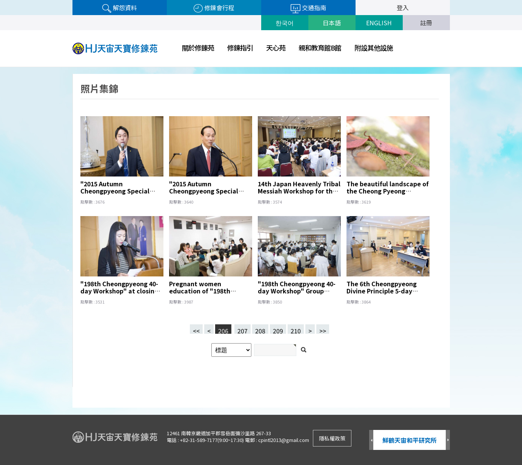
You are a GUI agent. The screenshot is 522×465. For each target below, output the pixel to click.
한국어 (285, 22)
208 (258, 329)
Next (448, 440)
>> (322, 330)
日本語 (332, 22)
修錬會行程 (214, 8)
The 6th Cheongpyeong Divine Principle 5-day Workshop (381, 290)
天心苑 (275, 47)
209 (276, 329)
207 (241, 329)
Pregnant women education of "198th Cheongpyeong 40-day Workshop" (202, 294)
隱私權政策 (332, 438)
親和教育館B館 (320, 47)
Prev (371, 440)
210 (294, 329)
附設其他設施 (373, 47)
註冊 (426, 22)
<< (196, 330)
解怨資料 (119, 8)
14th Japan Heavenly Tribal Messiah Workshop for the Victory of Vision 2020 (299, 191)
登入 (403, 7)
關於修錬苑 (198, 47)
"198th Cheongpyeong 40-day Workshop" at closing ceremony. (119, 290)
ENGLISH (379, 22)
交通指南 (308, 8)
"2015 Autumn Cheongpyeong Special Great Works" (203, 191)
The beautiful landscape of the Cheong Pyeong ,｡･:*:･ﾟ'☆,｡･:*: (387, 191)
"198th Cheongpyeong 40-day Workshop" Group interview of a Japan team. (299, 290)
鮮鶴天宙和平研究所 (409, 440)
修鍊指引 (240, 47)
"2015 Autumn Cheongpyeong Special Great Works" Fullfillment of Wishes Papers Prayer (119, 194)
